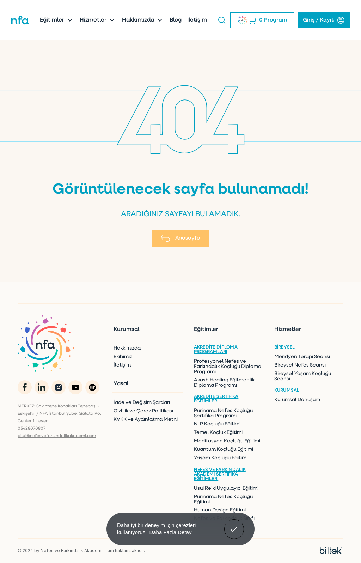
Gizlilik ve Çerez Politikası (143, 411)
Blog (176, 20)
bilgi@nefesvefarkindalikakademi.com (57, 436)
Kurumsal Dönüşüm (297, 399)
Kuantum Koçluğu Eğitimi (223, 449)
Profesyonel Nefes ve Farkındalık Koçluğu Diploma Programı (227, 367)
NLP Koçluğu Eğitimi (217, 424)
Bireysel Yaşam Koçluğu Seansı (302, 376)
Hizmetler (98, 20)
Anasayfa (180, 238)
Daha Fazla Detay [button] (170, 532)
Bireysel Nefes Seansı (300, 365)
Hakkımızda (143, 20)
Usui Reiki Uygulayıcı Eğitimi (226, 488)
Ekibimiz (123, 356)
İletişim (197, 20)
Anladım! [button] (234, 524)
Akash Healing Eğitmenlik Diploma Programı (224, 382)
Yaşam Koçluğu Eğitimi (220, 458)
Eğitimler (57, 20)
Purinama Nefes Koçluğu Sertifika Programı (223, 413)
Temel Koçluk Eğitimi (218, 432)
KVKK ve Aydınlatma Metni (146, 419)
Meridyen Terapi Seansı (302, 356)
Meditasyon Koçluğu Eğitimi (227, 441)
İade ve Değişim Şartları (142, 402)
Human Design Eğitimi (220, 510)
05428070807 (31, 428)
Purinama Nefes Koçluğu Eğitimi (223, 499)
